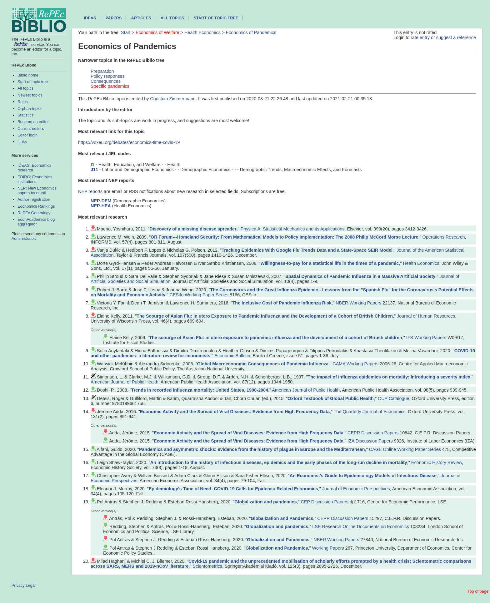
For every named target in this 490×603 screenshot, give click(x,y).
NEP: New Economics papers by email (37, 190)
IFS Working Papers (426, 337)
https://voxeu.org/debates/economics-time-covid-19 (129, 142)
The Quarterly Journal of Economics (370, 411)
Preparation (102, 71)
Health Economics (202, 32)
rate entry (420, 37)
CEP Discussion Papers (325, 501)
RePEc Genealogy (34, 212)
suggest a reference (456, 37)
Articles (141, 18)
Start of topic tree (33, 81)
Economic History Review (436, 462)
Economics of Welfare (157, 32)
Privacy (18, 585)
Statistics (25, 115)
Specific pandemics (110, 86)
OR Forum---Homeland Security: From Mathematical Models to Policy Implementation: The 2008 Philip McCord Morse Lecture (284, 237)
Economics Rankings (36, 206)
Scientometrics (207, 566)
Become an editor (33, 121)
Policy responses (108, 76)
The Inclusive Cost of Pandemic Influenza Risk (282, 302)
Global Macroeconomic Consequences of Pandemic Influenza (263, 363)
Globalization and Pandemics (282, 518)
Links (22, 141)
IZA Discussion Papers (370, 440)
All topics (25, 88)
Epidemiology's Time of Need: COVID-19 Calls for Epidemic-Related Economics (233, 488)
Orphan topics (30, 108)
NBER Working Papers (358, 302)
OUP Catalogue (393, 398)
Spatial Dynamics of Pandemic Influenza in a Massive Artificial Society (360, 276)
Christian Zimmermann (173, 98)
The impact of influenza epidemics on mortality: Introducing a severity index (389, 376)
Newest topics (30, 95)
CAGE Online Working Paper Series (405, 449)
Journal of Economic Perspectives (356, 488)
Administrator (23, 238)
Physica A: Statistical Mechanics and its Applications (293, 228)
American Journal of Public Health (124, 381)
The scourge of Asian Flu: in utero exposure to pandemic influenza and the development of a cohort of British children (275, 337)
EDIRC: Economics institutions (35, 179)
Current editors (31, 128)
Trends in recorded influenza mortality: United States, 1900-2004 (199, 390)
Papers (114, 18)
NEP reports (90, 191)
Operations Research (443, 237)
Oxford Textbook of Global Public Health (331, 398)
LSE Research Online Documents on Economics (360, 526)
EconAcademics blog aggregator (36, 221)
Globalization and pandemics (265, 501)
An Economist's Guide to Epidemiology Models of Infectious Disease (363, 475)
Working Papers (328, 548)
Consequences (106, 81)
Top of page (478, 591)
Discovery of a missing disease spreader (192, 228)
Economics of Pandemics (251, 32)
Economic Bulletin (232, 355)
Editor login (28, 135)
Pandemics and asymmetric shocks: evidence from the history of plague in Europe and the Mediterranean (252, 449)
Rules (23, 101)
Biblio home (28, 75)
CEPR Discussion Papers (373, 432)
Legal (30, 585)
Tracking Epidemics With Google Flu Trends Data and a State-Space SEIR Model (307, 250)
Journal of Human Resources (426, 316)
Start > (128, 32)
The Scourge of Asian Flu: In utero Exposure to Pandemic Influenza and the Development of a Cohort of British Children (265, 316)
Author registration (34, 199)
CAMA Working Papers (355, 363)
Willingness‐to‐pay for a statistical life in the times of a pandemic (329, 263)
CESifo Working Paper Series (198, 294)
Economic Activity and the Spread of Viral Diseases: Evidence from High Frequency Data (235, 411)
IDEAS (90, 18)
